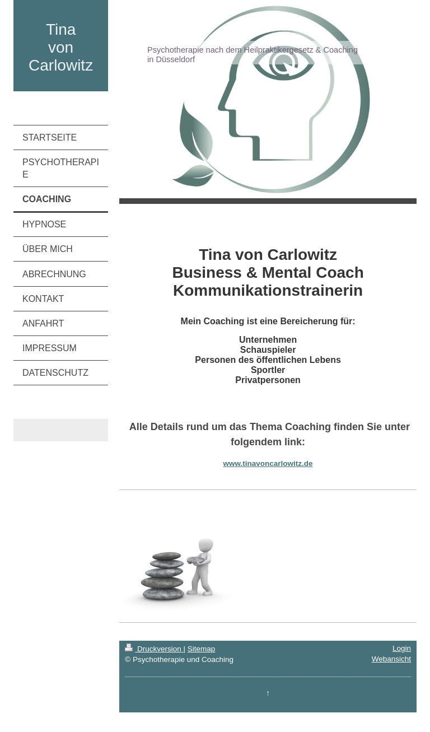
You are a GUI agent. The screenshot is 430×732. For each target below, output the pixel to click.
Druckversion (154, 649)
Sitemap (202, 649)
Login (401, 648)
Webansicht (391, 659)
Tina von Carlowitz (61, 47)
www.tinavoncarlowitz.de (268, 463)
